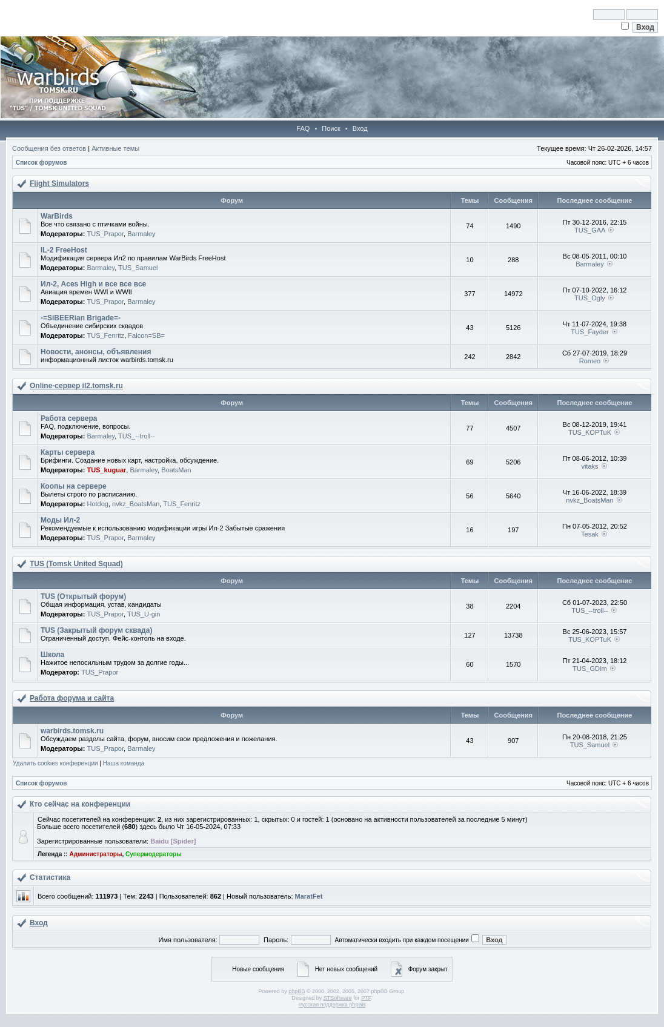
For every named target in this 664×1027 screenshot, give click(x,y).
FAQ (303, 128)
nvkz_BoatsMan (135, 503)
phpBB (296, 991)
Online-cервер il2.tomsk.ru (76, 385)
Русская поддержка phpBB (332, 1005)
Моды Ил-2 (60, 520)
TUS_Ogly (589, 298)
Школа (52, 654)
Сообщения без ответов (49, 148)
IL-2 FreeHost (64, 250)
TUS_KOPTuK (589, 432)
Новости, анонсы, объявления (96, 352)
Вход (360, 128)
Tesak (590, 534)
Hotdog (97, 503)
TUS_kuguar (106, 470)
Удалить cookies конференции (55, 763)
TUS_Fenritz (105, 335)
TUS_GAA (589, 230)
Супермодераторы (153, 854)
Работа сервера (69, 418)
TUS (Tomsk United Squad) (76, 564)
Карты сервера (68, 452)
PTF (366, 998)
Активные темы (115, 148)
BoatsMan (176, 470)
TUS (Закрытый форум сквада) (96, 630)
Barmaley (141, 233)
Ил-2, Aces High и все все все (93, 284)
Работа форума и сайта (72, 698)
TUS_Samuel (138, 267)
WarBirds (57, 216)
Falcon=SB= (146, 335)
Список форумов (41, 162)
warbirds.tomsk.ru (72, 731)
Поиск (331, 128)
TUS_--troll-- (136, 436)
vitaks (589, 466)
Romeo (589, 361)
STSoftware (338, 998)
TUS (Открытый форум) (83, 596)
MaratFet (309, 896)
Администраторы (95, 854)
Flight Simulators (59, 183)
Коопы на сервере (74, 486)
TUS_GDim (589, 668)
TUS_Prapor (105, 233)
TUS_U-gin (143, 614)
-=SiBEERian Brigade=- (81, 318)
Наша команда (124, 763)
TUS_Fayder (589, 331)
